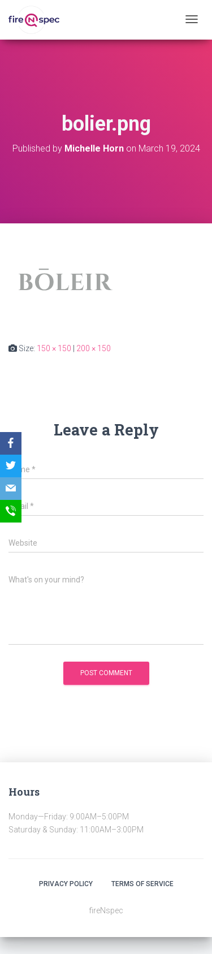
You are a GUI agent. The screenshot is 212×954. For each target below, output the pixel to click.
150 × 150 (54, 348)
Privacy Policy (66, 884)
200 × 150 (93, 348)
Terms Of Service (142, 884)
